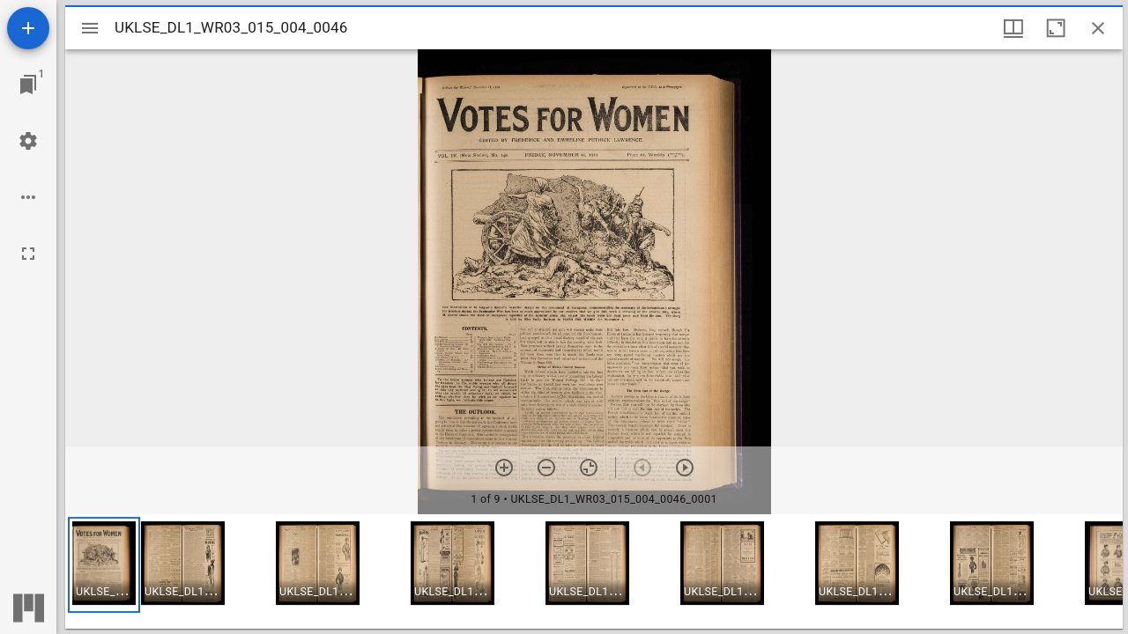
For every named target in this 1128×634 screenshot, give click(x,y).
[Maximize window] (1056, 28)
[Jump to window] (28, 84)
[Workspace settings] (28, 141)
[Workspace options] (28, 197)
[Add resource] (28, 28)
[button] (104, 564)
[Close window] (1098, 28)
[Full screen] (28, 253)
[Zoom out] (546, 467)
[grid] (594, 571)
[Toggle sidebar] (90, 28)
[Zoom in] (504, 467)
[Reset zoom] (589, 467)
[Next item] (685, 467)
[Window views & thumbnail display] (1013, 28)
